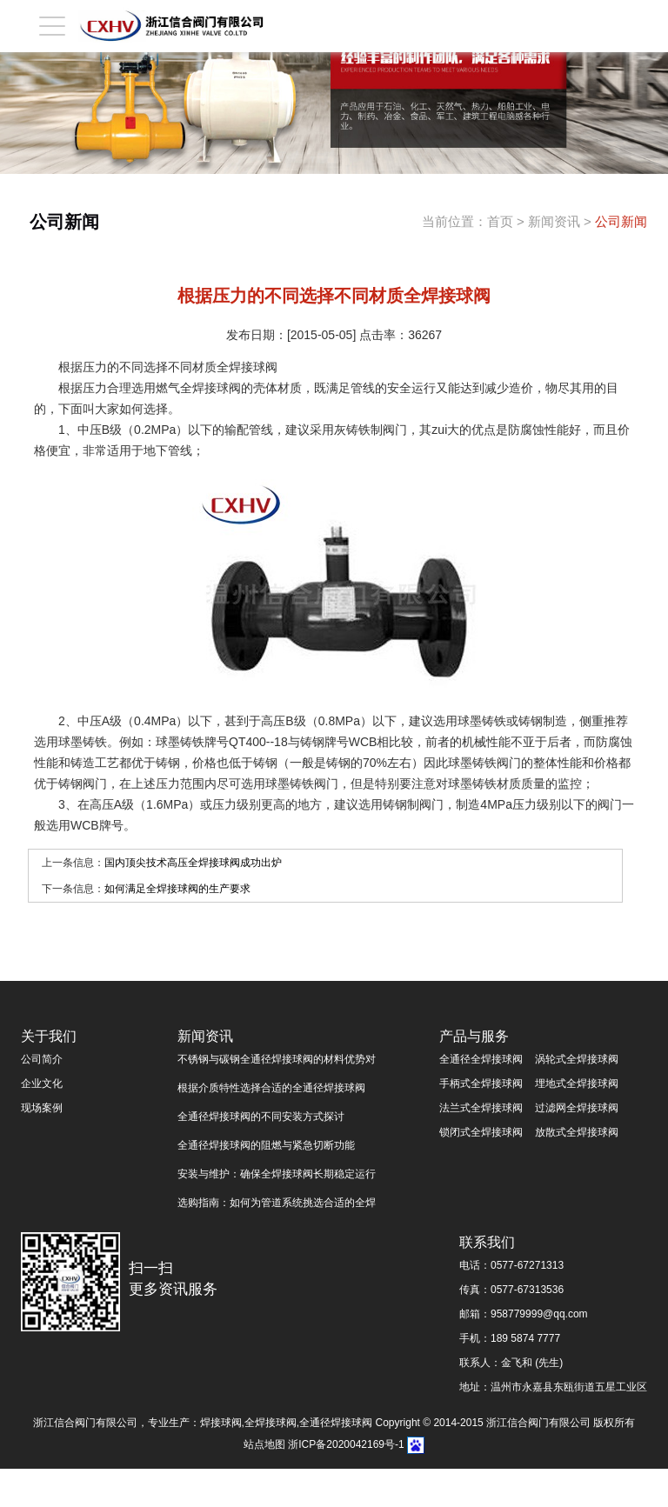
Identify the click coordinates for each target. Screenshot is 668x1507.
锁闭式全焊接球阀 (481, 1132)
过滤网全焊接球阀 (576, 1108)
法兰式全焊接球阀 (481, 1108)
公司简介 (42, 1059)
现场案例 (42, 1108)
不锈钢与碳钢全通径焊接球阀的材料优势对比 (276, 1062)
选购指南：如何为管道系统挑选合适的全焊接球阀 (276, 1206)
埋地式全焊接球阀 (576, 1083)
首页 (500, 221)
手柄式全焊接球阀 (481, 1083)
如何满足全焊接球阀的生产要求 (177, 889)
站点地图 (264, 1444)
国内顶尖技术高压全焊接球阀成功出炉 (193, 863)
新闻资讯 (554, 221)
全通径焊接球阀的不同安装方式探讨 (260, 1116)
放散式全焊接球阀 (576, 1132)
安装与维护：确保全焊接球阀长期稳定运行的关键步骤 (276, 1177)
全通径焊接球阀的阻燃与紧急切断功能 (266, 1145)
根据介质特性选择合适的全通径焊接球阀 (271, 1088)
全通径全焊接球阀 (481, 1059)
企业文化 (42, 1083)
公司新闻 (621, 221)
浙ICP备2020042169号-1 (346, 1444)
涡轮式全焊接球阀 (576, 1059)
